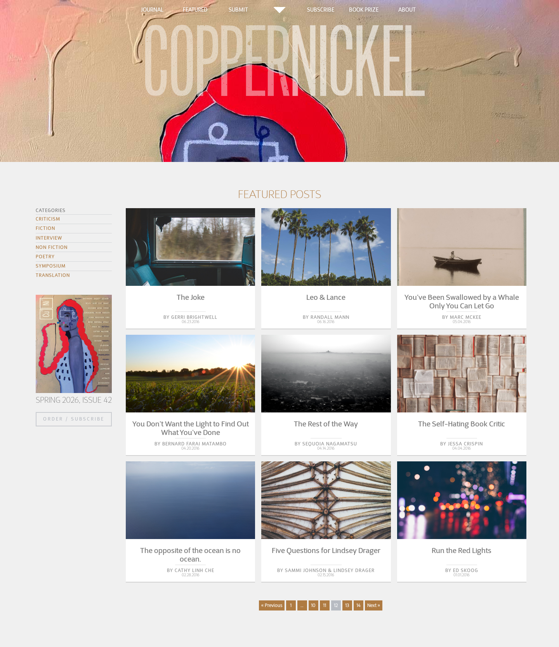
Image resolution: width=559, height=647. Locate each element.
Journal (152, 9)
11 (324, 605)
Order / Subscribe (73, 419)
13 (347, 605)
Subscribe (320, 9)
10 (313, 605)
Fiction (45, 228)
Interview (49, 238)
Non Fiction (52, 247)
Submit (238, 9)
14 (358, 605)
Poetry (45, 256)
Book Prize (363, 9)
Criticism (48, 219)
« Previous (271, 605)
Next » (373, 605)
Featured (195, 9)
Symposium (51, 266)
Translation (53, 275)
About (407, 9)
